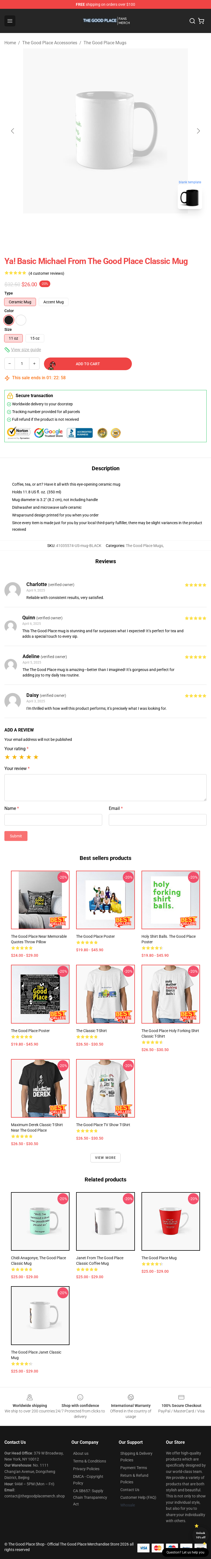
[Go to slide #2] (120, 225)
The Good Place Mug (159, 1258)
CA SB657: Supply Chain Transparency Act (90, 1497)
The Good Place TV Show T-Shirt (103, 1125)
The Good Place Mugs (105, 42)
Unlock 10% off (201, 1535)
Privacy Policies (86, 1469)
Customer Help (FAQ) (138, 1497)
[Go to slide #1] (91, 225)
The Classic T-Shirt (91, 1031)
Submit (16, 836)
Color (9, 311)
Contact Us (129, 1489)
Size (8, 329)
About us (80, 1453)
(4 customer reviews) (46, 273)
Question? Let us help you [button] (185, 1552)
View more (105, 1158)
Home (10, 42)
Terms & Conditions (89, 1461)
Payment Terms (133, 1467)
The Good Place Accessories (49, 42)
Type (8, 293)
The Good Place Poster (95, 936)
